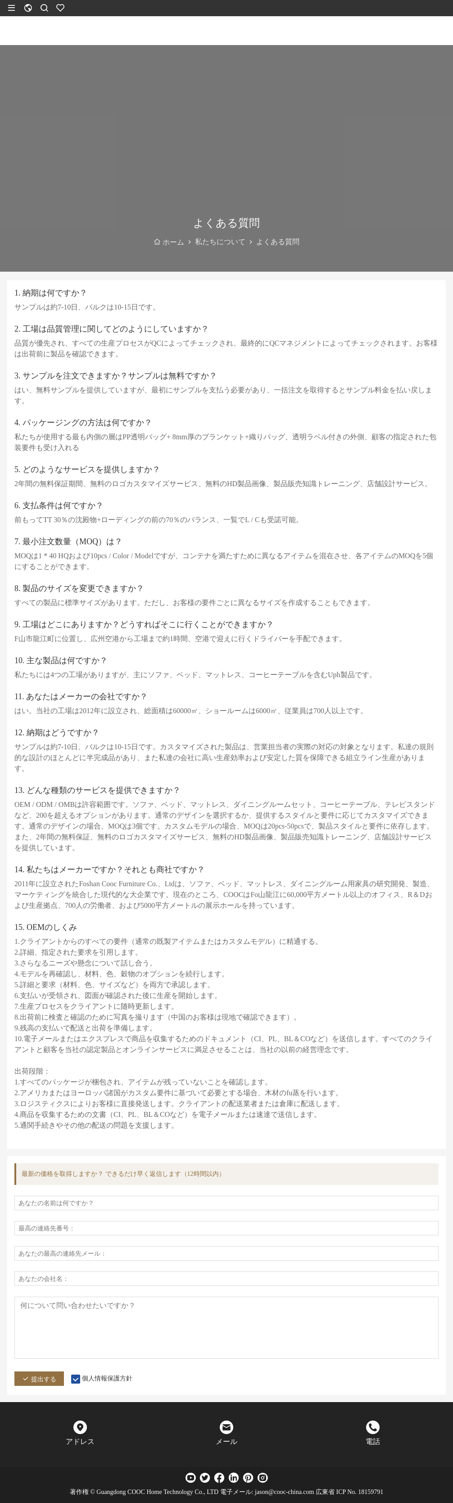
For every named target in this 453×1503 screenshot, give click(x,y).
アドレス (80, 1441)
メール (226, 1441)
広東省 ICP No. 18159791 (349, 1492)
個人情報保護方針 (107, 1378)
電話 (373, 1441)
